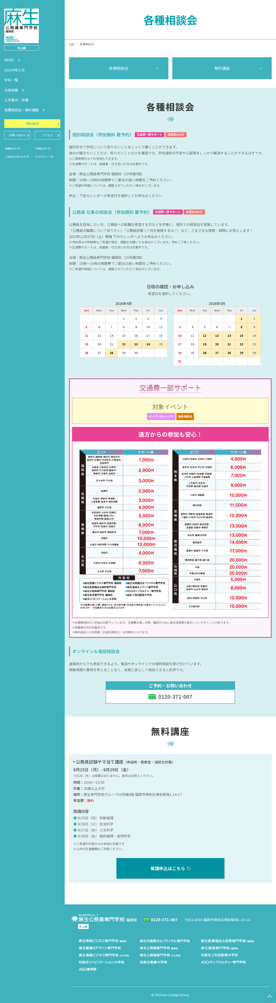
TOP (71, 44)
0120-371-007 (175, 696)
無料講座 (222, 68)
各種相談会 (118, 68)
